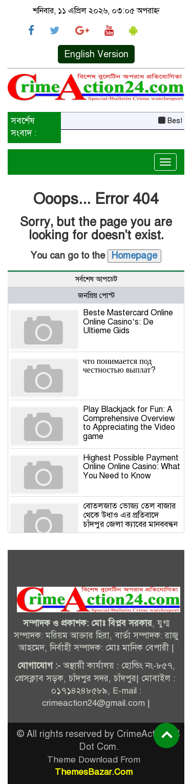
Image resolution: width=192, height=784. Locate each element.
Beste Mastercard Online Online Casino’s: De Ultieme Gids (128, 322)
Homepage (134, 255)
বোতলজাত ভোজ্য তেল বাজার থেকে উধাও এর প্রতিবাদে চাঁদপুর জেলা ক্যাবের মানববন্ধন (130, 515)
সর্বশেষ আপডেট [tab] (96, 279)
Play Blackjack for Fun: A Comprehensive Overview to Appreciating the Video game (129, 423)
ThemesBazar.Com (94, 772)
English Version (96, 54)
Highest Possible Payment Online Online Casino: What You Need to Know (131, 467)
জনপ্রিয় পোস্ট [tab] (96, 295)
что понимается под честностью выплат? (119, 366)
